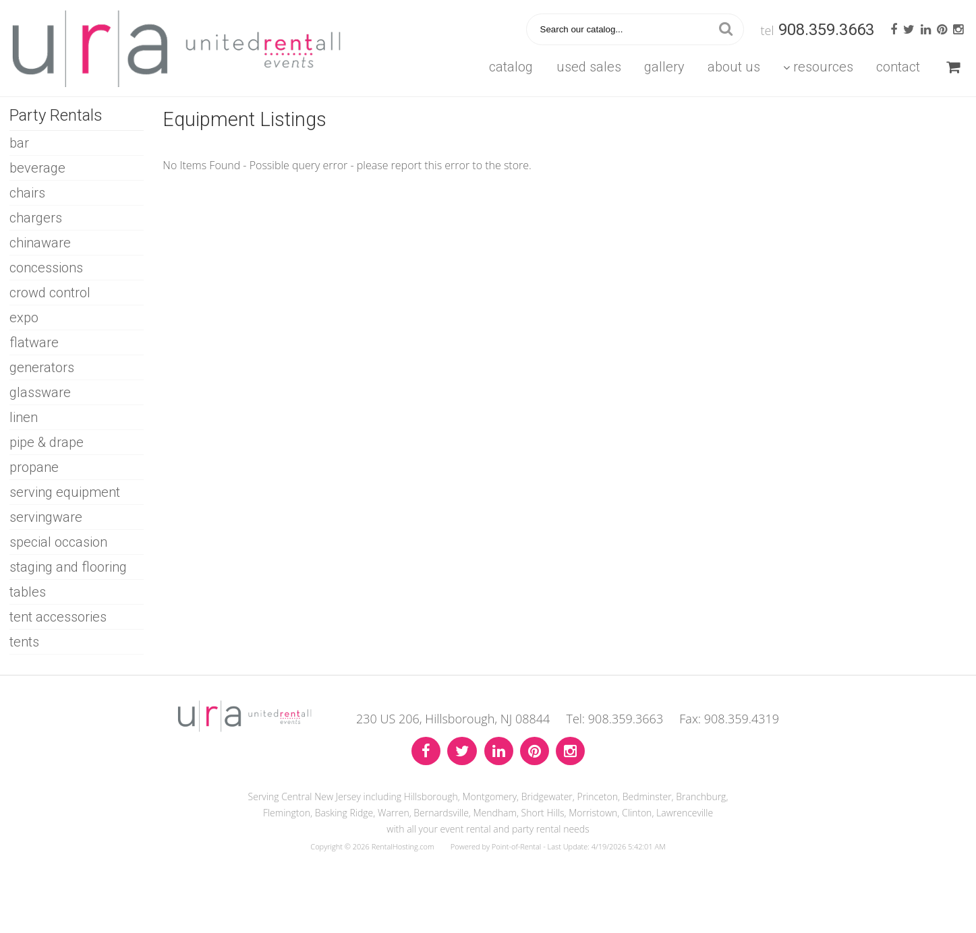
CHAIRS (27, 193)
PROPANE (34, 467)
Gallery (664, 67)
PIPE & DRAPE (46, 442)
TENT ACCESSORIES (58, 617)
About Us (734, 67)
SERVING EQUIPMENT (64, 492)
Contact (898, 67)
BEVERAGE (37, 168)
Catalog (511, 67)
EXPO (23, 317)
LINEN (23, 417)
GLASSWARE (40, 392)
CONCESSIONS (46, 268)
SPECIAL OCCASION (58, 542)
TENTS (24, 642)
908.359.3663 (826, 29)
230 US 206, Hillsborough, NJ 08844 (453, 719)
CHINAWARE (40, 243)
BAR (19, 143)
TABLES (27, 592)
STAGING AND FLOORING (68, 567)
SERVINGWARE (45, 517)
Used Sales (588, 67)
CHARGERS (35, 218)
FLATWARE (34, 342)
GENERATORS (41, 367)
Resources (818, 67)
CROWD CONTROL (49, 292)
